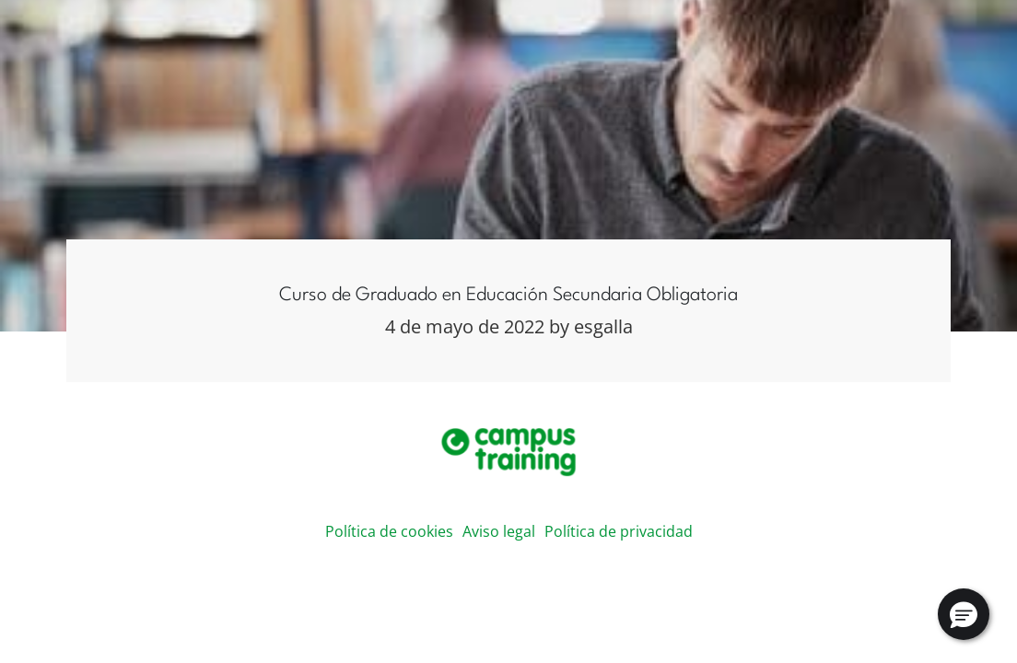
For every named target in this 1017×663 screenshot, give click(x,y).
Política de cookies (389, 531)
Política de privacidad (618, 531)
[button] (963, 614)
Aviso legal (498, 531)
